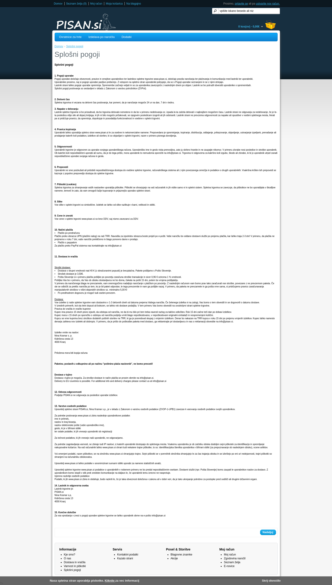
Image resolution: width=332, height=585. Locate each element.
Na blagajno (133, 3)
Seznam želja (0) (76, 3)
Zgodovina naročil (235, 558)
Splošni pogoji (74, 46)
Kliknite (110, 580)
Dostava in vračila (75, 562)
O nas (67, 558)
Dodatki (127, 37)
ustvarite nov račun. (268, 3)
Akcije (174, 558)
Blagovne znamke (181, 554)
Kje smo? (69, 554)
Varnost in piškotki (75, 566)
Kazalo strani (125, 558)
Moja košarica (114, 3)
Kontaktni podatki (127, 554)
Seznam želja (232, 562)
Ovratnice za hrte (70, 37)
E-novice (229, 566)
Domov (58, 3)
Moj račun (96, 3)
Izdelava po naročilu (102, 37)
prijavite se (241, 3)
